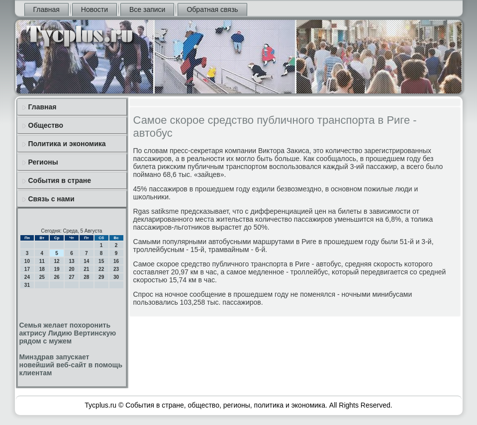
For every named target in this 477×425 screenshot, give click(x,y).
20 (71, 269)
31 (27, 285)
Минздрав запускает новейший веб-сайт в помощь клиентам (70, 365)
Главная (46, 9)
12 (57, 261)
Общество (46, 125)
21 (86, 269)
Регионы (43, 162)
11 (42, 261)
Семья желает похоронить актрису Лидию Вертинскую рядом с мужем (67, 333)
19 (57, 269)
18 (42, 269)
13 (71, 261)
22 (101, 269)
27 (71, 277)
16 (116, 261)
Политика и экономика (67, 144)
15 (101, 261)
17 (27, 269)
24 (27, 277)
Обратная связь (212, 9)
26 (57, 277)
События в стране (60, 180)
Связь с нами (51, 199)
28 (86, 277)
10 (27, 261)
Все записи (147, 9)
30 (116, 277)
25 (42, 277)
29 (101, 277)
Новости (94, 9)
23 (116, 269)
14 (86, 261)
